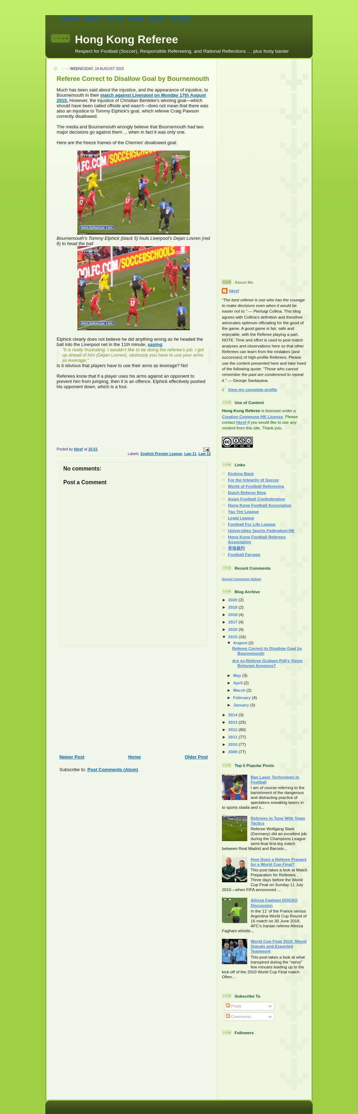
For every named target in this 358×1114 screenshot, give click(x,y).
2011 (233, 737)
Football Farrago (244, 554)
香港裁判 (236, 548)
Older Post (196, 757)
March (240, 690)
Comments (238, 1016)
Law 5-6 (91, 17)
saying (155, 344)
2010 (233, 744)
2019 (233, 607)
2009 (233, 751)
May (237, 675)
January (241, 705)
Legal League (241, 518)
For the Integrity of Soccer (253, 480)
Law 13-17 (180, 17)
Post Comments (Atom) (113, 769)
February (242, 697)
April (238, 682)
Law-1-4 (69, 17)
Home (134, 757)
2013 (233, 722)
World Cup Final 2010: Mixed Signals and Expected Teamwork (279, 946)
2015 (233, 636)
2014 (233, 714)
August (241, 642)
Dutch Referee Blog (247, 492)
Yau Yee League (243, 511)
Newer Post (71, 757)
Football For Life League (252, 524)
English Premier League (161, 454)
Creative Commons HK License (252, 416)
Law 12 (156, 17)
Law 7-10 (114, 17)
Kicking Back (241, 473)
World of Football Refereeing (256, 486)
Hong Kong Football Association (260, 505)
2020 (233, 599)
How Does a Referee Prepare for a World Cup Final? (279, 861)
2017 (233, 622)
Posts (233, 1006)
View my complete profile (252, 389)
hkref (234, 290)
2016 (233, 629)
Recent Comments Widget (241, 579)
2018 (233, 614)
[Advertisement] (131, 700)
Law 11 (136, 17)
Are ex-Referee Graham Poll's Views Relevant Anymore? (267, 663)
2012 (233, 729)
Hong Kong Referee (126, 39)
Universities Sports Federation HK (261, 530)
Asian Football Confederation (256, 499)
